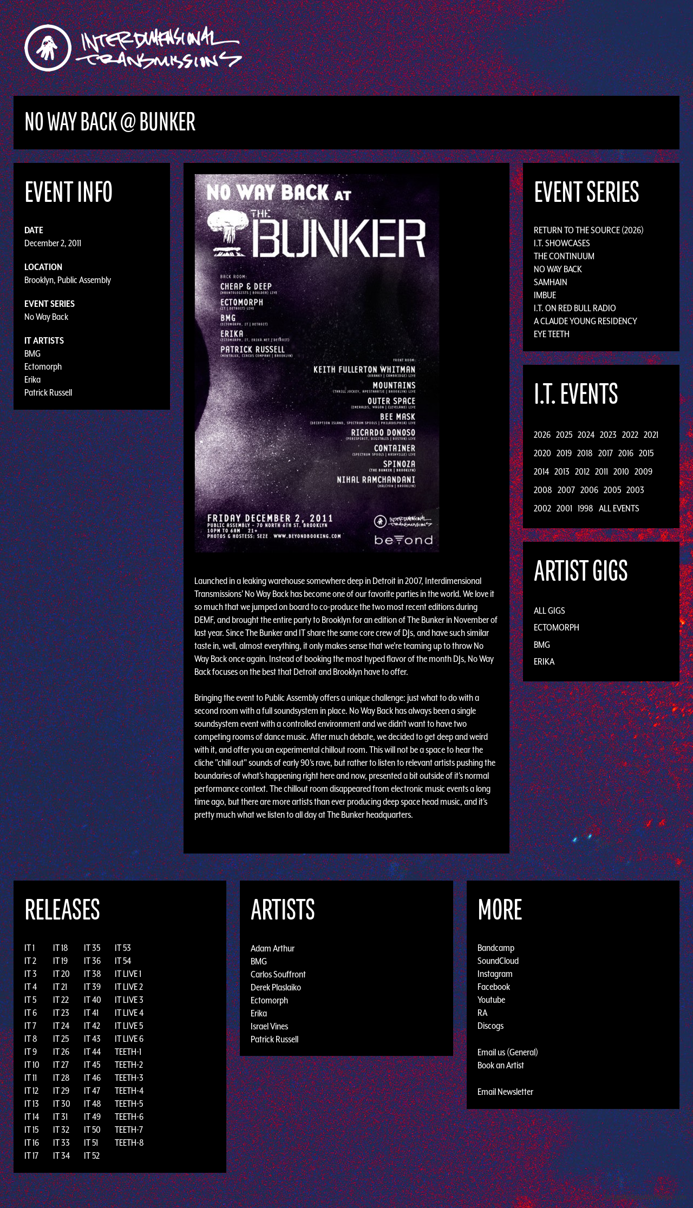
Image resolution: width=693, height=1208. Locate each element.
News (508, 48)
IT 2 (30, 960)
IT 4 (30, 986)
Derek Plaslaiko (276, 986)
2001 (564, 508)
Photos (543, 48)
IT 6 (30, 1012)
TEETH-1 (128, 1051)
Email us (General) (508, 1052)
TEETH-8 (129, 1142)
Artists (435, 48)
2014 (541, 471)
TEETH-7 (129, 1129)
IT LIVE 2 (129, 986)
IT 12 (31, 1090)
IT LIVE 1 (128, 973)
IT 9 (30, 1051)
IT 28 (61, 1077)
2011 (601, 471)
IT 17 (31, 1155)
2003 (635, 489)
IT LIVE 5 (129, 1025)
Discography (384, 48)
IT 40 (92, 999)
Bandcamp (496, 947)
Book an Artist (501, 1065)
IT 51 (91, 1142)
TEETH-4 (129, 1090)
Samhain (550, 282)
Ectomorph (43, 366)
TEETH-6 (129, 1116)
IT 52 (92, 1155)
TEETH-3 (129, 1077)
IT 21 (60, 986)
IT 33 (61, 1142)
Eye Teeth (552, 334)
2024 (586, 434)
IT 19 (60, 960)
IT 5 (30, 999)
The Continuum (564, 256)
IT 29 (61, 1090)
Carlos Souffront (278, 973)
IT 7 (30, 1025)
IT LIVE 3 (129, 999)
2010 (621, 471)
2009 (643, 471)
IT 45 (92, 1064)
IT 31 (60, 1116)
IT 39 (92, 986)
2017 (605, 453)
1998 (585, 508)
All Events (619, 508)
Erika (32, 379)
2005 (612, 489)
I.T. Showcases (562, 243)
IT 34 (61, 1155)
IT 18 (60, 947)
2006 (589, 489)
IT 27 (61, 1064)
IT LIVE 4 (129, 1012)
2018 (585, 453)
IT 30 (61, 1103)
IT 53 (123, 947)
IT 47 (92, 1090)
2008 (543, 489)
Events (474, 48)
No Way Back (46, 316)
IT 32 (61, 1129)
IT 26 (61, 1051)
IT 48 (92, 1103)
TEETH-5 (129, 1103)
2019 (564, 453)
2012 (582, 471)
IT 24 (61, 1025)
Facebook (494, 986)
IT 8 (30, 1038)
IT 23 (61, 1012)
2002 (542, 508)
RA (482, 1012)
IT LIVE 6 (129, 1038)
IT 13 (31, 1103)
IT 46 (92, 1077)
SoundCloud (498, 960)
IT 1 (29, 947)
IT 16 (31, 1142)
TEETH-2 (129, 1064)
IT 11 (30, 1077)
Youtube (491, 999)
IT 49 (92, 1116)
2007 (566, 489)
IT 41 (91, 1012)
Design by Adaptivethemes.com (645, 1197)
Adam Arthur (273, 947)
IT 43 (92, 1038)
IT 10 (32, 1064)
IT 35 (92, 947)
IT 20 (61, 973)
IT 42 (92, 1025)
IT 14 (31, 1116)
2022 (630, 434)
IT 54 (123, 960)
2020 (542, 453)
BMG (32, 353)
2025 (564, 434)
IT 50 (92, 1129)
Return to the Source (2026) (589, 230)
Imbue (545, 295)
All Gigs (549, 610)
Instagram (495, 973)
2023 (608, 434)
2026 (542, 434)
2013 (562, 471)
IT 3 (30, 973)
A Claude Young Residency (585, 321)
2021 (651, 434)
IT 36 (92, 960)
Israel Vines (269, 1025)
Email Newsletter (505, 1091)
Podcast (584, 48)
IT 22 (61, 999)
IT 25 (61, 1038)
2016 (625, 453)
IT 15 (31, 1129)
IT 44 (92, 1051)
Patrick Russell (48, 392)
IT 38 (92, 973)
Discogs (491, 1025)
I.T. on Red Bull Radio (575, 308)
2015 (646, 453)
